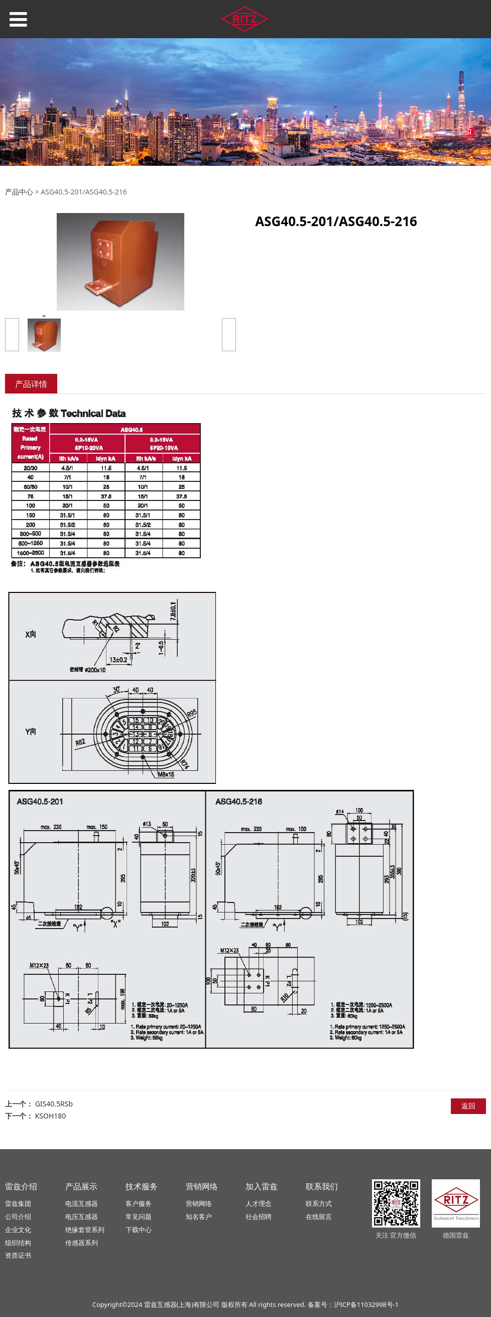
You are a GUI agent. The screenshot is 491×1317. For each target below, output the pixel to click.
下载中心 (139, 1229)
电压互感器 (81, 1216)
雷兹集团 (18, 1203)
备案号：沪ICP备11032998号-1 (353, 1304)
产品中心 (19, 191)
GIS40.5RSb (54, 1103)
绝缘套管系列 (84, 1229)
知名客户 (199, 1216)
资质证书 (18, 1255)
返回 (468, 1105)
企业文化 (18, 1229)
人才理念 (258, 1203)
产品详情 (31, 383)
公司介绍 (18, 1216)
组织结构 (18, 1242)
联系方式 (319, 1203)
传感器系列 (81, 1242)
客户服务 (139, 1203)
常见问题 (139, 1216)
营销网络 (199, 1203)
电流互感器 (81, 1203)
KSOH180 (50, 1116)
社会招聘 (258, 1216)
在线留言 (319, 1216)
